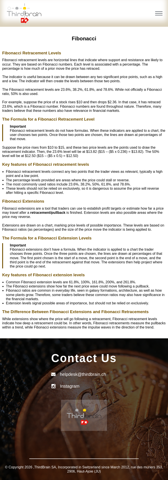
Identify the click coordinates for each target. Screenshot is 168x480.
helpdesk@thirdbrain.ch (83, 374)
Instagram (69, 386)
